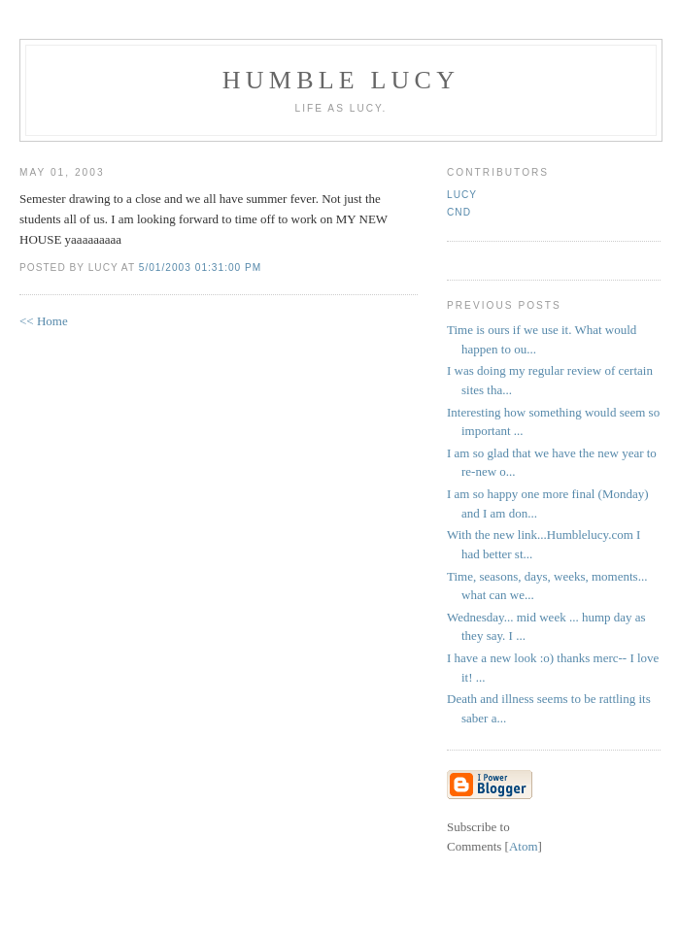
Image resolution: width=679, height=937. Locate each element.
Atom (523, 846)
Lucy (462, 194)
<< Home (43, 321)
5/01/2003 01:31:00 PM (200, 267)
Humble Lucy (340, 80)
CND (459, 212)
